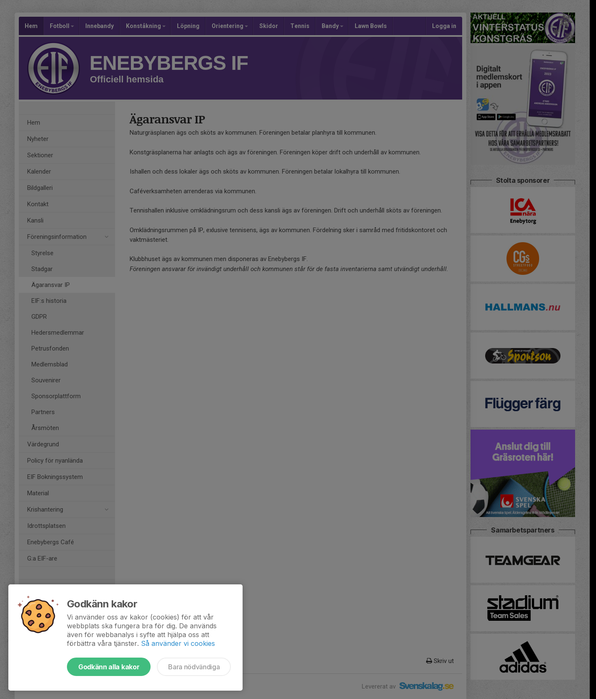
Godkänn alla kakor (108, 667)
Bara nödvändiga (194, 667)
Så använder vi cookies (178, 643)
